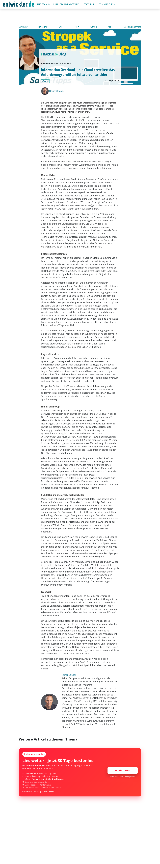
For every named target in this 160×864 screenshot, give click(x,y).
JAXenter (23, 26)
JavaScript (43, 26)
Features (89, 4)
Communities (106, 4)
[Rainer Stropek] (45, 91)
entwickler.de (18, 4)
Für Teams (43, 4)
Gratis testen (122, 770)
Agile (110, 26)
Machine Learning (132, 26)
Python (93, 26)
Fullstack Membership (66, 4)
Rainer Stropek (56, 91)
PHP (77, 26)
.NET (61, 26)
